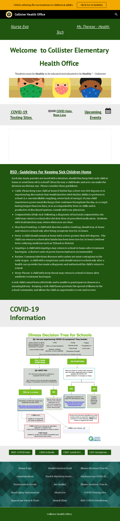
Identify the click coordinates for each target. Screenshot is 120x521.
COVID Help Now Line (62, 113)
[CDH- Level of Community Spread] (73, 452)
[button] (116, 14)
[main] (60, 29)
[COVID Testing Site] (95, 492)
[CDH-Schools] (46, 452)
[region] (60, 5)
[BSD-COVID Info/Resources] (95, 500)
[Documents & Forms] (25, 484)
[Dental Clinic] (60, 500)
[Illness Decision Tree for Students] (95, 468)
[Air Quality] (60, 484)
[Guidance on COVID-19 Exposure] (95, 476)
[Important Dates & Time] (25, 500)
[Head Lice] (60, 492)
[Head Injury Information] (25, 492)
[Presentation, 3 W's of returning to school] (60, 144)
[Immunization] (25, 476)
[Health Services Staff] (60, 468)
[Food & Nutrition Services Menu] (60, 476)
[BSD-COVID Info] (20, 452)
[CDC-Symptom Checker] (99, 452)
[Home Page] (25, 468)
